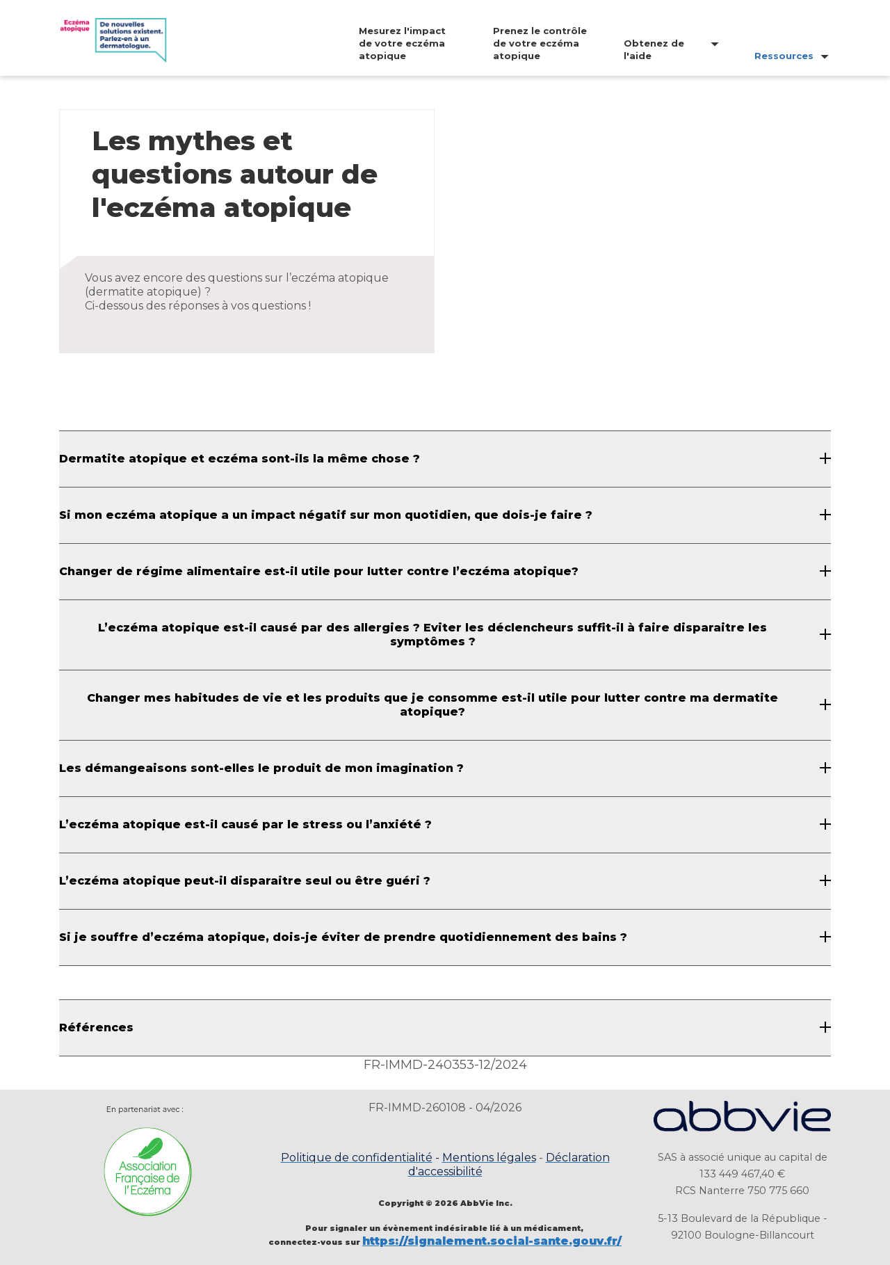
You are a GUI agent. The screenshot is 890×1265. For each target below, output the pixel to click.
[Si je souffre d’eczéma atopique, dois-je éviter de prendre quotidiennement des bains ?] (445, 937)
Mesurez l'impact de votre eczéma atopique (402, 43)
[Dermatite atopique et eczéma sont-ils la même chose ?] (445, 459)
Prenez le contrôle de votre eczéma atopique (540, 43)
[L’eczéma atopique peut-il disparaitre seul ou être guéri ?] (445, 881)
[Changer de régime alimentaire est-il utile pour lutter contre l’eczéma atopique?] (445, 571)
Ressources (784, 55)
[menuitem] (392, 43)
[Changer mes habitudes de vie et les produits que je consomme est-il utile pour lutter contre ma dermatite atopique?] (445, 705)
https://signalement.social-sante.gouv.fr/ (492, 1241)
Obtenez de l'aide (654, 49)
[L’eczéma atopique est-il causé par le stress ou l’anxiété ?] (445, 825)
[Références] (445, 1028)
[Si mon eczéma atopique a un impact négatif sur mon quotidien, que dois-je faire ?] (445, 515)
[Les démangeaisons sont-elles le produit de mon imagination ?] (445, 768)
